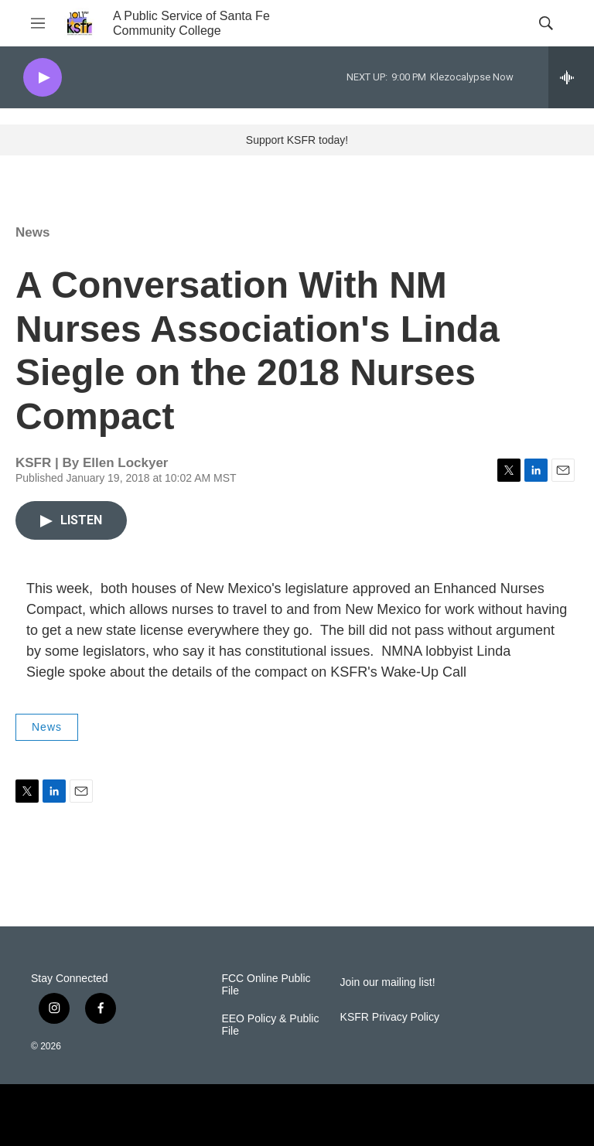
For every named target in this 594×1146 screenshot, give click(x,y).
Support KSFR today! (297, 140)
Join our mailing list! (387, 982)
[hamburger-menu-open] (38, 23)
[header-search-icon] (546, 23)
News (32, 232)
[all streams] (571, 77)
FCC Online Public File (265, 985)
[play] (42, 78)
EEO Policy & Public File (270, 1025)
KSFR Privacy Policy (389, 1017)
